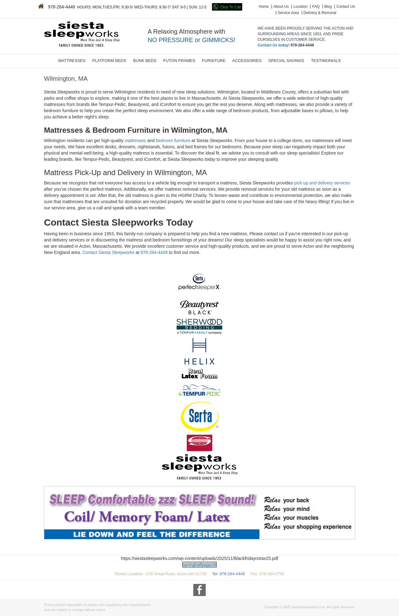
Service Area (288, 13)
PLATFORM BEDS (109, 60)
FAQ (316, 6)
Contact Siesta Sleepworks (108, 252)
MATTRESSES (71, 60)
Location (300, 6)
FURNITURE (213, 60)
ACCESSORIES (247, 60)
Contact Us (345, 6)
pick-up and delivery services (322, 182)
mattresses (135, 140)
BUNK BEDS (144, 60)
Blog (328, 6)
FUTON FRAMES (179, 60)
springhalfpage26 (199, 564)
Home (264, 6)
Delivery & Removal (320, 13)
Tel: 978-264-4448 (229, 573)
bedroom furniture (173, 140)
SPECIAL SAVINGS (286, 60)
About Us (281, 6)
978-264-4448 (154, 252)
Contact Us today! (273, 45)
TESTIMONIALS (326, 60)
